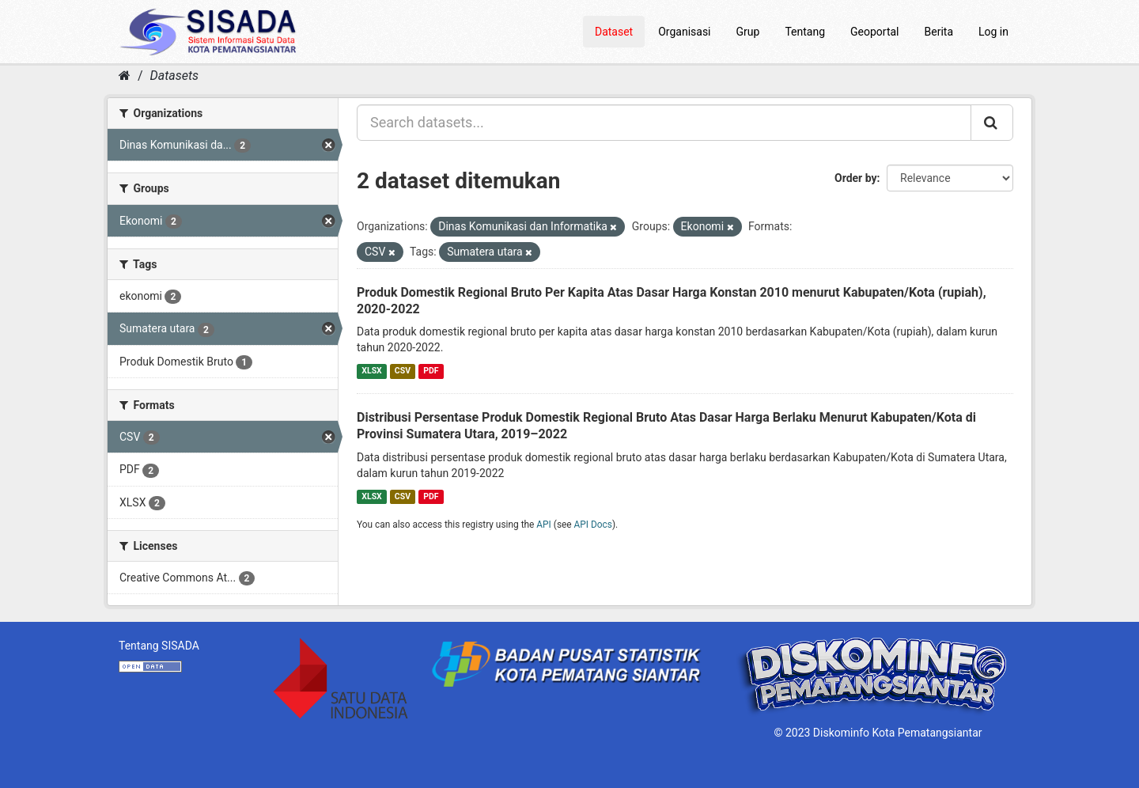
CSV (403, 371)
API (543, 524)
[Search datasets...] (664, 122)
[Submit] (992, 122)
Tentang (805, 31)
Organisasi (684, 31)
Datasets (174, 75)
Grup (748, 31)
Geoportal (874, 31)
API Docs (593, 524)
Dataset (614, 31)
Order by (855, 178)
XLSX (371, 371)
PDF (430, 371)
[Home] (125, 75)
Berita (939, 31)
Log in (993, 31)
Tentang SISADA (159, 645)
